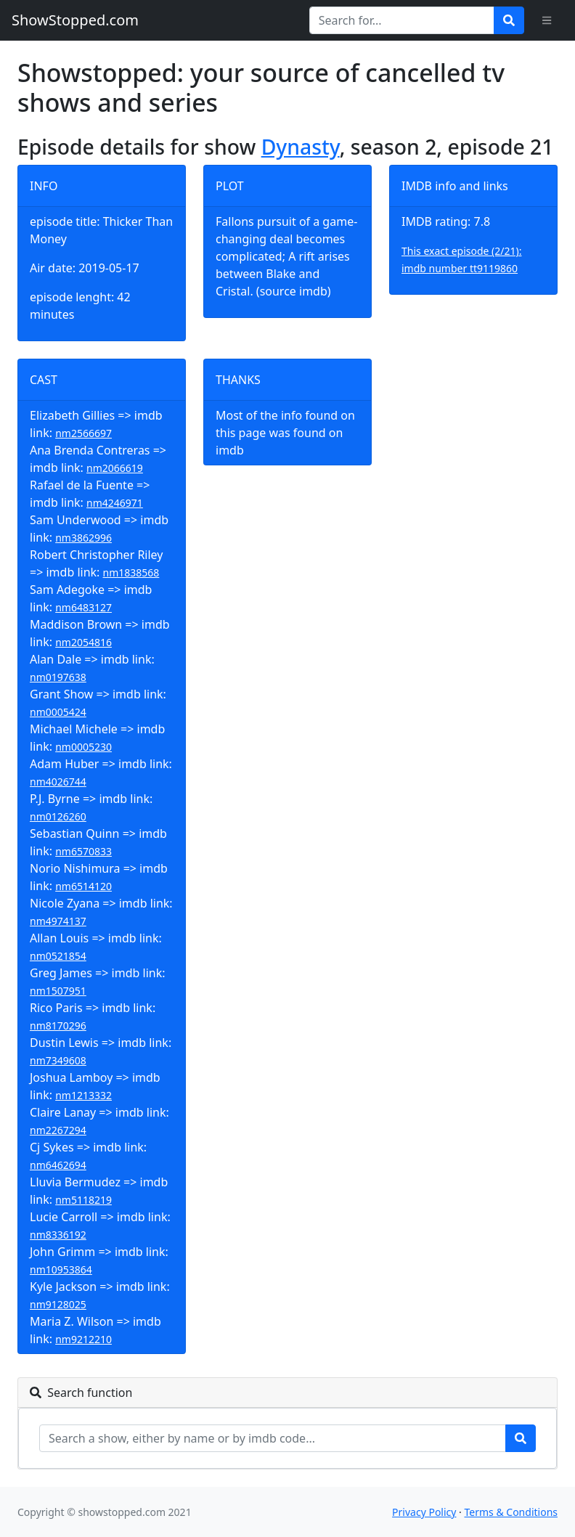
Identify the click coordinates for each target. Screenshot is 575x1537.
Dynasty (300, 146)
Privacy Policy (424, 1512)
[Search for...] (401, 20)
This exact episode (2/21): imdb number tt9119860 (461, 259)
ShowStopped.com (75, 20)
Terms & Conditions (511, 1512)
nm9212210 (83, 1339)
